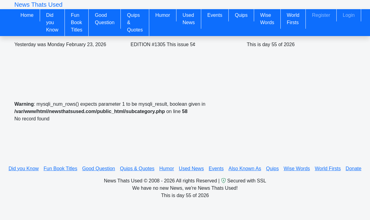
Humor (162, 15)
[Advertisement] (157, 71)
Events (214, 15)
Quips (241, 15)
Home (27, 15)
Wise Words (267, 19)
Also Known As (244, 168)
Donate (353, 168)
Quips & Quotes (135, 22)
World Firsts (293, 19)
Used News (189, 19)
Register (321, 15)
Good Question (104, 19)
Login (349, 15)
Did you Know (52, 22)
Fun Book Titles (77, 22)
